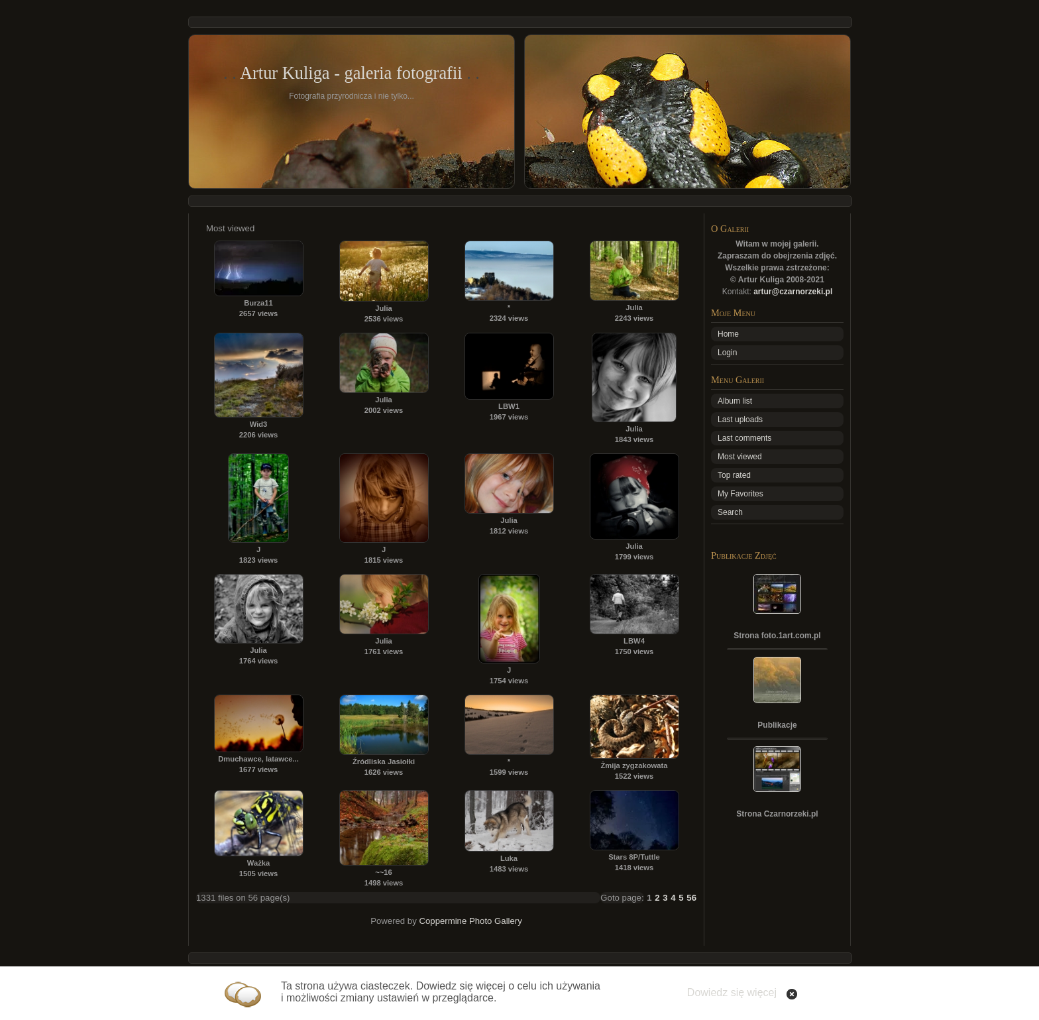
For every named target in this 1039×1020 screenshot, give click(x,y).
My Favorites (740, 493)
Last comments (744, 438)
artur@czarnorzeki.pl (792, 291)
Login (727, 352)
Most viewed (740, 456)
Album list (735, 401)
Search (730, 512)
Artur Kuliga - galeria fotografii (351, 73)
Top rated (734, 475)
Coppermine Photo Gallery (470, 921)
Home (728, 334)
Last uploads (740, 419)
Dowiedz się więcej (732, 992)
